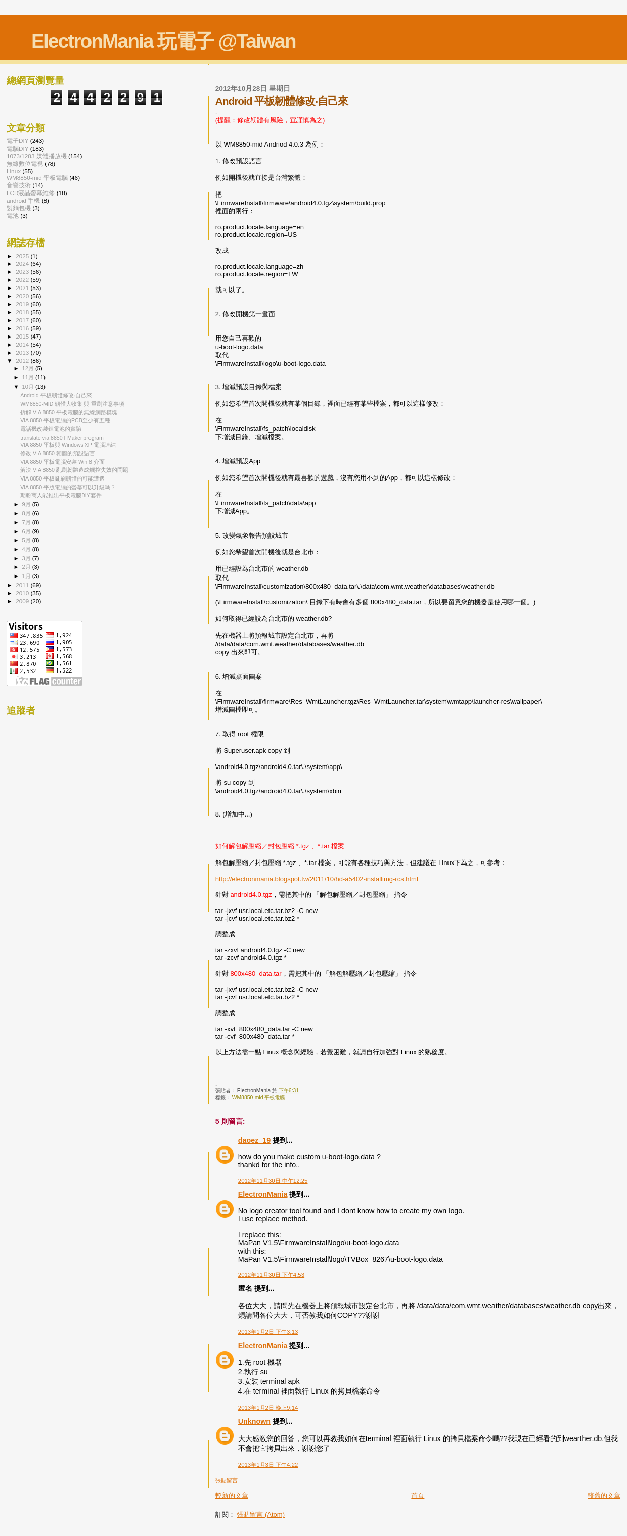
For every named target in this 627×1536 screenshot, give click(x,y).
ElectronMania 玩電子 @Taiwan (163, 41)
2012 (23, 360)
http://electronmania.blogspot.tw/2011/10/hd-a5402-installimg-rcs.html (316, 879)
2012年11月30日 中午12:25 (273, 1181)
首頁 (417, 1495)
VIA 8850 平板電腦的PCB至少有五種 (65, 420)
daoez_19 (254, 1140)
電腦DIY (18, 148)
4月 (27, 549)
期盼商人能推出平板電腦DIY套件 (61, 495)
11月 (28, 377)
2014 (23, 344)
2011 (23, 585)
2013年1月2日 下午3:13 (268, 1332)
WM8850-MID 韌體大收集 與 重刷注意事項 (72, 404)
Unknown (254, 1421)
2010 (23, 593)
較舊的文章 (604, 1495)
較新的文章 (231, 1495)
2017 (23, 320)
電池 (13, 215)
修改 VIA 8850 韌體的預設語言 (57, 453)
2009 (23, 601)
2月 (27, 567)
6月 (27, 531)
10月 (28, 386)
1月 (27, 576)
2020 (23, 296)
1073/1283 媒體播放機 (37, 156)
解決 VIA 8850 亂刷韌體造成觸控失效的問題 (74, 470)
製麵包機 (19, 208)
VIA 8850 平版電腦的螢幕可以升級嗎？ (68, 487)
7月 (27, 522)
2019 (23, 304)
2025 (23, 256)
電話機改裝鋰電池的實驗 (50, 429)
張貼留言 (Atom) (261, 1514)
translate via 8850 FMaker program (62, 438)
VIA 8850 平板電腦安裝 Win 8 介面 (62, 462)
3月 (27, 558)
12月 (28, 368)
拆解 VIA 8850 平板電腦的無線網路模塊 (68, 412)
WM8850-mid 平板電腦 (258, 1097)
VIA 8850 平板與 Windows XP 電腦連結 (68, 445)
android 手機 (23, 200)
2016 (23, 328)
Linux (14, 171)
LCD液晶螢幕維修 (31, 192)
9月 (27, 504)
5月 (27, 540)
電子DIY (18, 140)
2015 (23, 336)
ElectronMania (263, 1194)
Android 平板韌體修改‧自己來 (56, 395)
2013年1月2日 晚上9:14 (268, 1408)
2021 (23, 287)
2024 (23, 263)
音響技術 (19, 185)
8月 (27, 513)
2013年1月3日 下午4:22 (268, 1465)
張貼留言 (226, 1480)
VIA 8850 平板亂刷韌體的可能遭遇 (62, 478)
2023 (23, 271)
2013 (23, 352)
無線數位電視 (25, 163)
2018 (23, 312)
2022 (23, 279)
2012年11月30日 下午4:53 (271, 1275)
